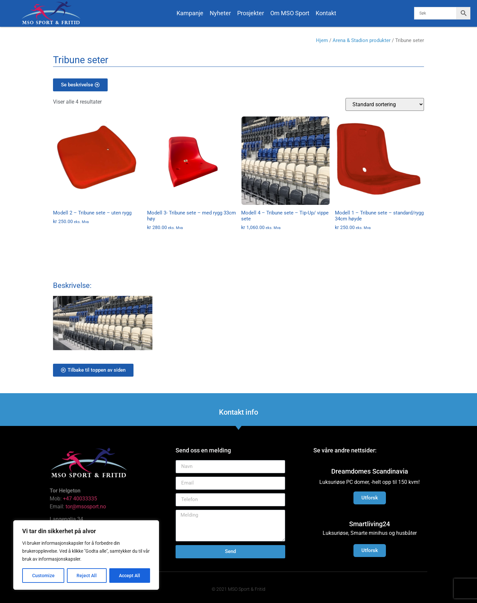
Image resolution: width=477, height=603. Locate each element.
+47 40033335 (80, 498)
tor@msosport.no (86, 506)
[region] (86, 555)
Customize (43, 575)
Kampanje (190, 13)
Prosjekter (250, 13)
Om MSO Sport (289, 13)
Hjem (322, 40)
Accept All (129, 575)
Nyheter (220, 13)
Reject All (87, 575)
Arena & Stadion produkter (362, 40)
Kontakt (326, 13)
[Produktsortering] (384, 104)
